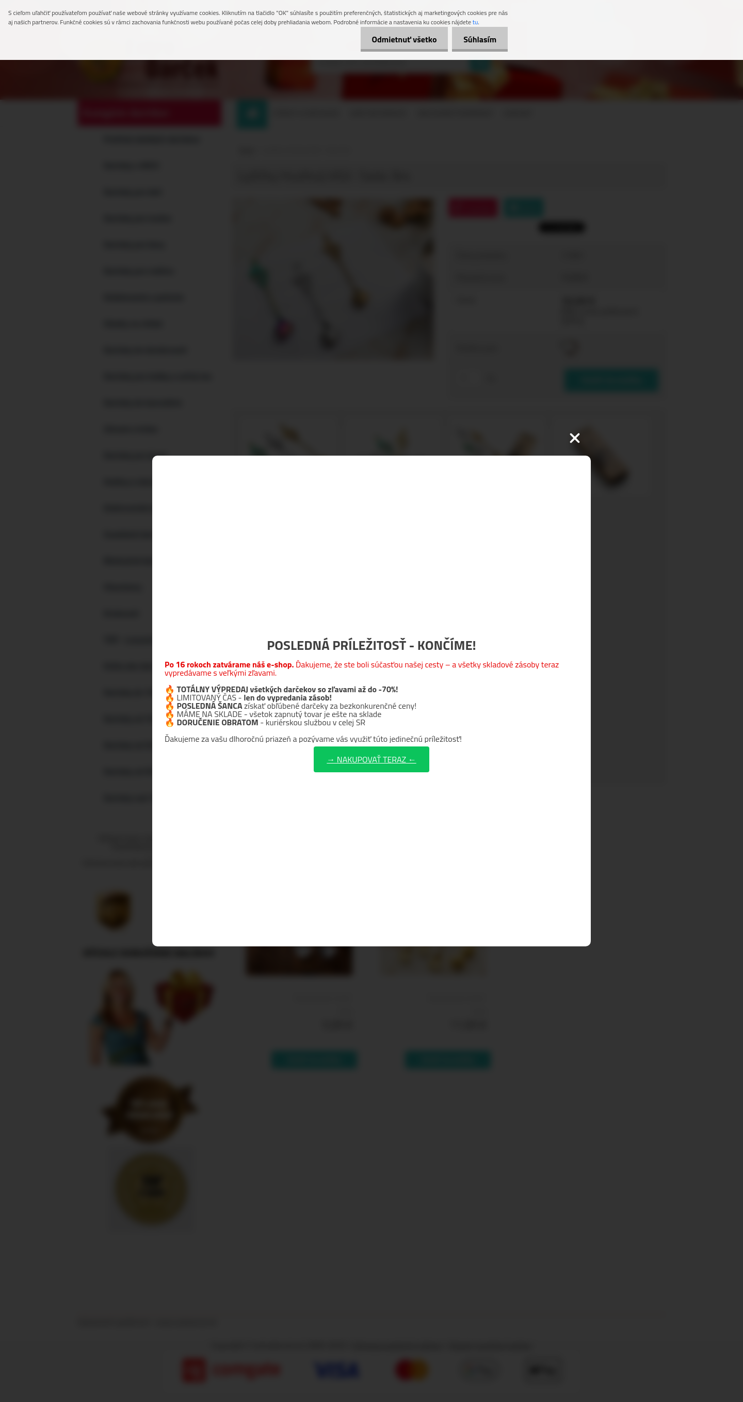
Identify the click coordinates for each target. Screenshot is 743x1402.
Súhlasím (478, 39)
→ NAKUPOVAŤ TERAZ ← (371, 759)
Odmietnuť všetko (399, 39)
